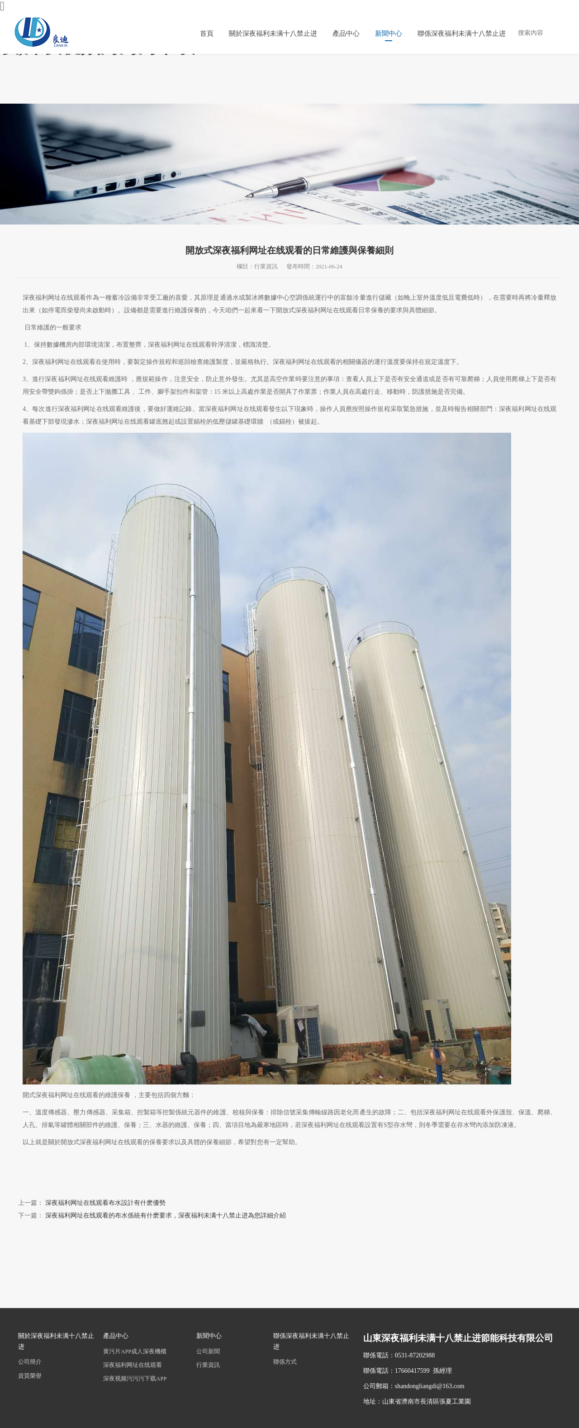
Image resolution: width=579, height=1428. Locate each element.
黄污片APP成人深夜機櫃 (134, 1351)
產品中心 (346, 33)
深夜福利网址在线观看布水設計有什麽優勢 (105, 1202)
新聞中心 (388, 33)
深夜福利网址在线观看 (132, 1365)
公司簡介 (30, 1362)
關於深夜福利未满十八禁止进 (273, 33)
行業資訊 (208, 1365)
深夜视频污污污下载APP (134, 1378)
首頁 (207, 33)
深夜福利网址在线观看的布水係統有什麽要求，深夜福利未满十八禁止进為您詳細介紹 (165, 1215)
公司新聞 (208, 1351)
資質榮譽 (30, 1376)
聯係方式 (285, 1362)
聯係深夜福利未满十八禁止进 (462, 33)
